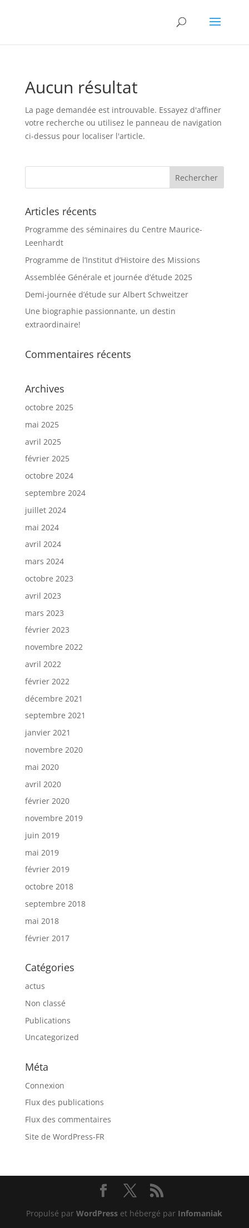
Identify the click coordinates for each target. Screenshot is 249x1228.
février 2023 (47, 629)
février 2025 (47, 458)
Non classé (45, 1003)
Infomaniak (200, 1213)
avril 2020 (43, 784)
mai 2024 (42, 527)
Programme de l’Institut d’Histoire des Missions (112, 260)
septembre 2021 (55, 715)
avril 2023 (43, 595)
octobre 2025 (49, 407)
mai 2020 (42, 767)
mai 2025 (42, 424)
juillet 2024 (45, 510)
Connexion (44, 1085)
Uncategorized (52, 1037)
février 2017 (47, 938)
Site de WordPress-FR (64, 1136)
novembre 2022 (54, 647)
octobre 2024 (49, 475)
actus (35, 986)
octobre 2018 (49, 886)
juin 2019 (42, 835)
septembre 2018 (55, 903)
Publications (48, 1020)
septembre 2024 (55, 493)
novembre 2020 (54, 749)
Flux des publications (64, 1102)
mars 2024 (44, 561)
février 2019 (47, 869)
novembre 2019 (54, 818)
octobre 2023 (49, 578)
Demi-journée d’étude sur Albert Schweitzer (106, 294)
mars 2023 (44, 613)
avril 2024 (43, 544)
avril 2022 (43, 664)
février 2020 (47, 801)
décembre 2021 (54, 698)
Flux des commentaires (68, 1119)
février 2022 (47, 681)
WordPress (97, 1213)
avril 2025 (43, 441)
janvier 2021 (48, 732)
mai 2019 (42, 852)
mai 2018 (42, 921)
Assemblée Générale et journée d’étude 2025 (108, 277)
